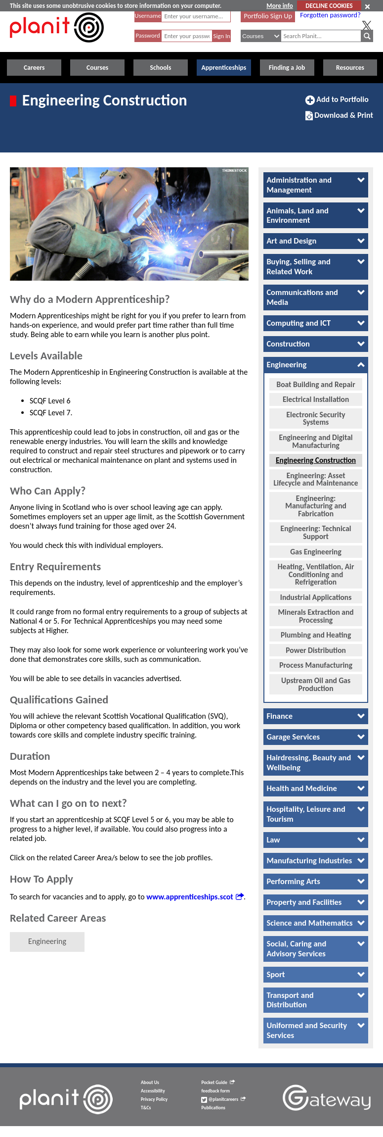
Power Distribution (316, 646)
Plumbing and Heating (316, 632)
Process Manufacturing (315, 662)
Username (147, 15)
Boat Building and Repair (316, 381)
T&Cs (146, 1108)
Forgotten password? (330, 14)
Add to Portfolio (337, 103)
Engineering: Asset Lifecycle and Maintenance (316, 476)
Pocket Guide (217, 1083)
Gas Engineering (315, 548)
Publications (213, 1108)
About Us (150, 1083)
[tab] (315, 185)
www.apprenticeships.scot (195, 896)
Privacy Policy (154, 1100)
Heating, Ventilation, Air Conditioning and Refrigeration (316, 571)
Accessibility (153, 1091)
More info (279, 5)
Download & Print (339, 119)
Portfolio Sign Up (268, 15)
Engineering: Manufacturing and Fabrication (315, 502)
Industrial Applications (316, 593)
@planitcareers (223, 1100)
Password (147, 35)
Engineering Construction (316, 457)
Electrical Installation (316, 396)
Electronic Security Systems (316, 415)
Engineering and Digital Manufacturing (316, 438)
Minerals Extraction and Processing (316, 613)
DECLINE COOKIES (328, 5)
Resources (350, 67)
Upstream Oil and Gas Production (315, 681)
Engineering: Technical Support (316, 529)
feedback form (215, 1091)
